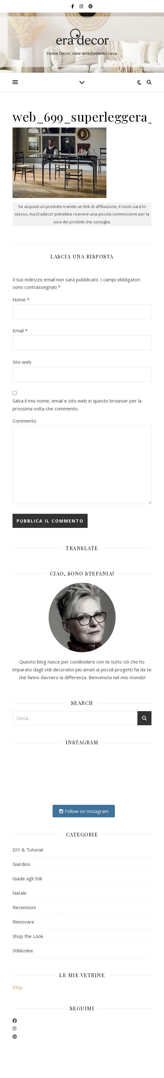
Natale (20, 893)
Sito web (22, 362)
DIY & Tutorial (28, 849)
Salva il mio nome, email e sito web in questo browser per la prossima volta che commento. (77, 405)
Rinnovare (23, 922)
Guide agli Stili (27, 878)
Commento (24, 421)
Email (20, 330)
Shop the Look (28, 936)
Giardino (21, 864)
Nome (21, 299)
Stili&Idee (23, 950)
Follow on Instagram (84, 811)
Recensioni (24, 907)
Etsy (17, 987)
